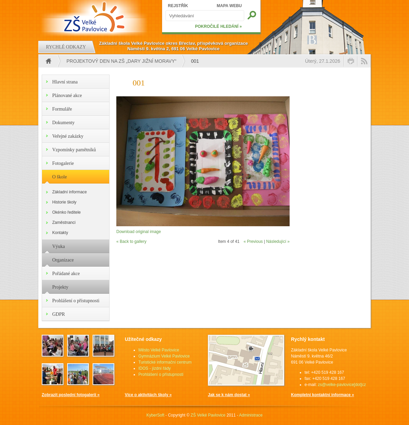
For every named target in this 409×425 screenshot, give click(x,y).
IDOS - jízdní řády (154, 368)
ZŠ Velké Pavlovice (208, 415)
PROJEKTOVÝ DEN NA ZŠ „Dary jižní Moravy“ (121, 61)
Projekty (60, 287)
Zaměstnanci (64, 222)
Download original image (138, 231)
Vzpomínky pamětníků (74, 149)
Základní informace (69, 192)
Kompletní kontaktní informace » (322, 394)
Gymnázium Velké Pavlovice (164, 356)
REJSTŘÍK (178, 5)
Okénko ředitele (66, 212)
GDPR (58, 314)
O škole (59, 176)
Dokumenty (63, 122)
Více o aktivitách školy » (148, 394)
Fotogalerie (63, 163)
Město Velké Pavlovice (158, 350)
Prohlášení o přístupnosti (75, 300)
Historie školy (64, 202)
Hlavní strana (65, 81)
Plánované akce (67, 95)
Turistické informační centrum (165, 362)
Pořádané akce (66, 273)
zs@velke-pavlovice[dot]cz (342, 384)
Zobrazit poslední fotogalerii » (71, 394)
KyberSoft (155, 415)
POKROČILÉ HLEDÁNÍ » (218, 26)
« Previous (253, 241)
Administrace (250, 415)
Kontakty (60, 232)
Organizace (63, 260)
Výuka (58, 246)
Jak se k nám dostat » (229, 394)
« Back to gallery (131, 241)
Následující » (278, 241)
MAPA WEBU (229, 5)
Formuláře (62, 109)
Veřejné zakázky (67, 136)
